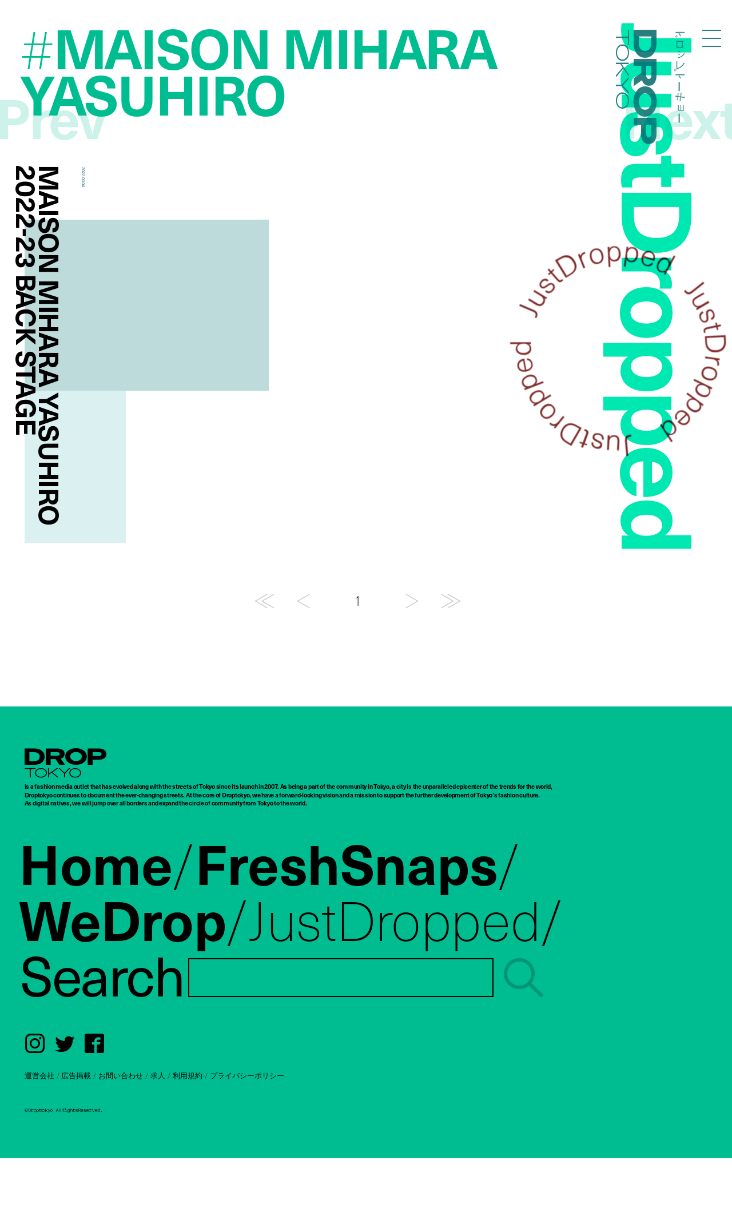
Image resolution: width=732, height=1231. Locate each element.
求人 (157, 1075)
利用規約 (187, 1075)
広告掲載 (76, 1075)
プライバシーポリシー (247, 1075)
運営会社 (39, 1075)
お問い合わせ (120, 1075)
